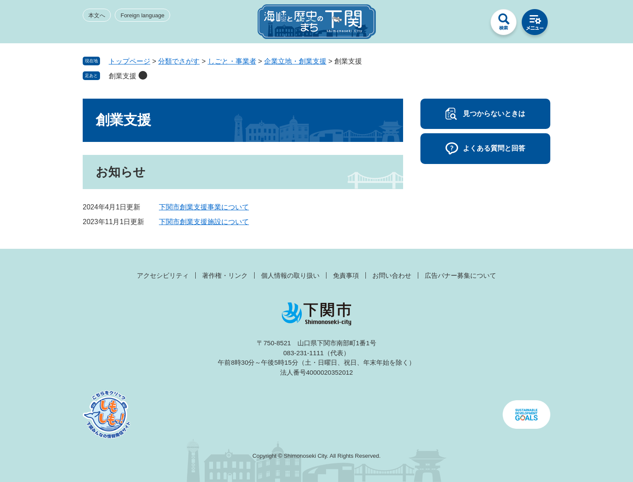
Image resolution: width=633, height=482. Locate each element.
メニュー (534, 24)
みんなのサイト (472, 24)
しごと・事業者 (232, 61)
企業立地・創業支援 (295, 61)
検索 (503, 24)
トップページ (129, 61)
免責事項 (346, 275)
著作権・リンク (225, 275)
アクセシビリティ (163, 275)
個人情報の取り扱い (290, 275)
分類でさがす (179, 61)
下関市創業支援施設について (204, 221)
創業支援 (122, 76)
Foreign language (142, 15)
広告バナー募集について (460, 275)
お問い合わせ (391, 275)
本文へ (96, 15)
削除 (143, 75)
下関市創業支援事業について (204, 207)
